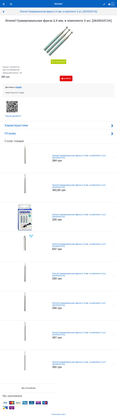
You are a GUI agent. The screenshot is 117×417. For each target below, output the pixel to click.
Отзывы (58, 133)
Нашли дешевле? (13, 116)
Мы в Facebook (28, 388)
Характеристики (58, 125)
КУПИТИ (67, 78)
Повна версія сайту (58, 414)
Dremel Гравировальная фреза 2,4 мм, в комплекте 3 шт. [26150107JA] (49, 11)
